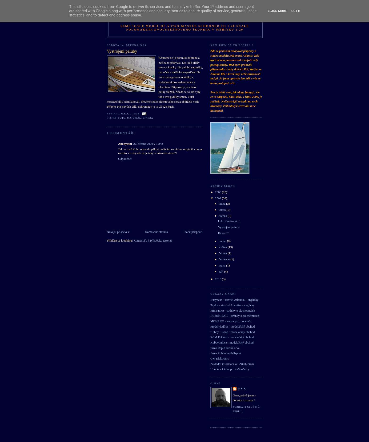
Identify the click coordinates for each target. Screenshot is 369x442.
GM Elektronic (219, 358)
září (221, 271)
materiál (134, 118)
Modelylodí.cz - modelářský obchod (232, 326)
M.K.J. (241, 388)
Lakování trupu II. (229, 221)
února (223, 209)
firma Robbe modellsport (225, 353)
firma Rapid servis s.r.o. (225, 348)
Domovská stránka (156, 232)
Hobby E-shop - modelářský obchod (232, 332)
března (223, 216)
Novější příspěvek (118, 232)
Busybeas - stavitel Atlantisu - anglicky (234, 299)
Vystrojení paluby (229, 227)
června (223, 253)
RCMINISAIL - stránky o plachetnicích (234, 315)
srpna (222, 265)
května (223, 247)
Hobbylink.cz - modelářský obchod (231, 342)
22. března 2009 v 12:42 (148, 143)
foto (121, 118)
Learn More (277, 11)
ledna (222, 203)
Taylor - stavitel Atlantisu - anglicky (232, 305)
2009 (218, 198)
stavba (148, 118)
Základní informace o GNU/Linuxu (232, 364)
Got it (296, 11)
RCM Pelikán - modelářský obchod (232, 337)
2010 (218, 279)
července (224, 259)
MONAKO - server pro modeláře (230, 321)
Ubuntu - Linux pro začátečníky (229, 369)
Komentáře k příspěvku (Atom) (152, 240)
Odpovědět (125, 158)
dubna (223, 241)
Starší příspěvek (193, 232)
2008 (218, 192)
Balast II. (223, 233)
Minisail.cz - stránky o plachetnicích (232, 310)
